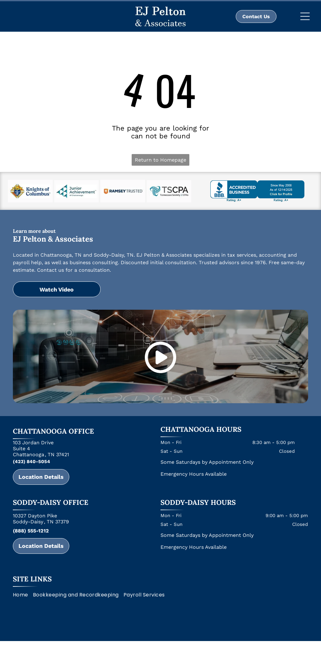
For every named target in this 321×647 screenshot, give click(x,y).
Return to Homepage (160, 160)
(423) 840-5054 (31, 461)
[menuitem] (23, 594)
